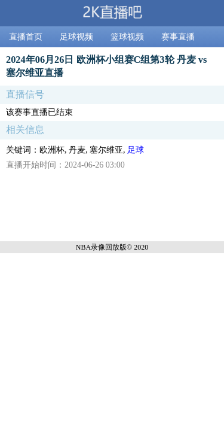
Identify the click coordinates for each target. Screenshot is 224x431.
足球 (135, 149)
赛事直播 (178, 36)
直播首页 (25, 36)
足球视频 (76, 36)
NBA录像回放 (97, 247)
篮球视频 (127, 36)
